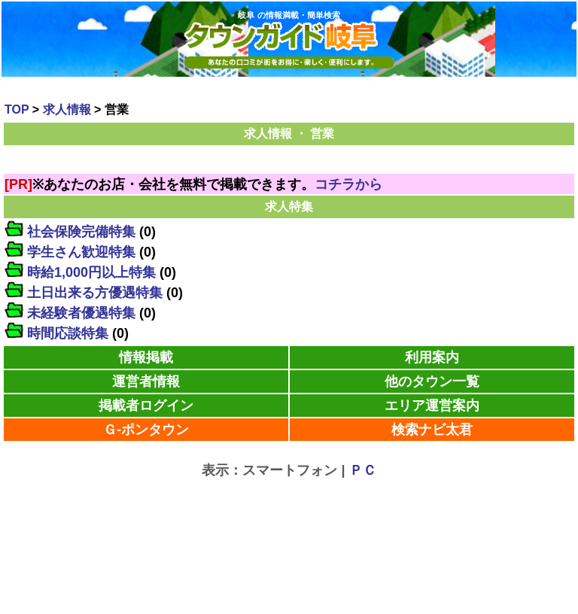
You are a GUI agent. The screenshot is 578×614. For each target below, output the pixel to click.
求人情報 (67, 109)
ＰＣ (362, 470)
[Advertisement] (289, 507)
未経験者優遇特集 (81, 313)
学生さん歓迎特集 (81, 252)
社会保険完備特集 (81, 231)
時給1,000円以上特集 (91, 272)
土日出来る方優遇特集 (95, 292)
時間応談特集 (67, 333)
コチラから (348, 184)
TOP (17, 109)
